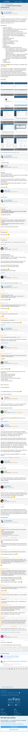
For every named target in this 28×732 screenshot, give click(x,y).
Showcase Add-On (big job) (12, 656)
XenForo (17, 705)
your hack (20, 283)
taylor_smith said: (4, 238)
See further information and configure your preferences (12, 724)
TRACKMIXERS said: (5, 604)
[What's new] (24, 1)
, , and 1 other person (11, 457)
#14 (26, 429)
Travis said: (3, 616)
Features (15, 710)
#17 (26, 490)
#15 (26, 465)
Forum (2, 710)
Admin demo (16, 715)
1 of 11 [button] (10, 647)
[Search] (26, 1)
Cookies (3, 690)
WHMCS (12, 22)
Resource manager (4, 713)
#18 (26, 504)
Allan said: (3, 335)
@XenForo (11, 705)
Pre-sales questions (17, 713)
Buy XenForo (10, 702)
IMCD (4, 657)
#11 (26, 366)
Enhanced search (4, 715)
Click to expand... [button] (14, 537)
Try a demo (17, 702)
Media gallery (3, 712)
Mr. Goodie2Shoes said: (5, 353)
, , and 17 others (10, 152)
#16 (26, 475)
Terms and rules (4, 692)
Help (14, 692)
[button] (6, 690)
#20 (26, 640)
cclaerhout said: (4, 557)
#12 (26, 401)
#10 (26, 351)
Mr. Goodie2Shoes (5, 9)
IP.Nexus (19, 20)
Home (17, 692)
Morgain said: (3, 207)
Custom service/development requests (12, 657)
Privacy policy (10, 692)
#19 (26, 525)
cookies (9, 720)
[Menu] (1, 1)
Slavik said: (3, 549)
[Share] (25, 17)
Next (15, 647)
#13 (26, 415)
